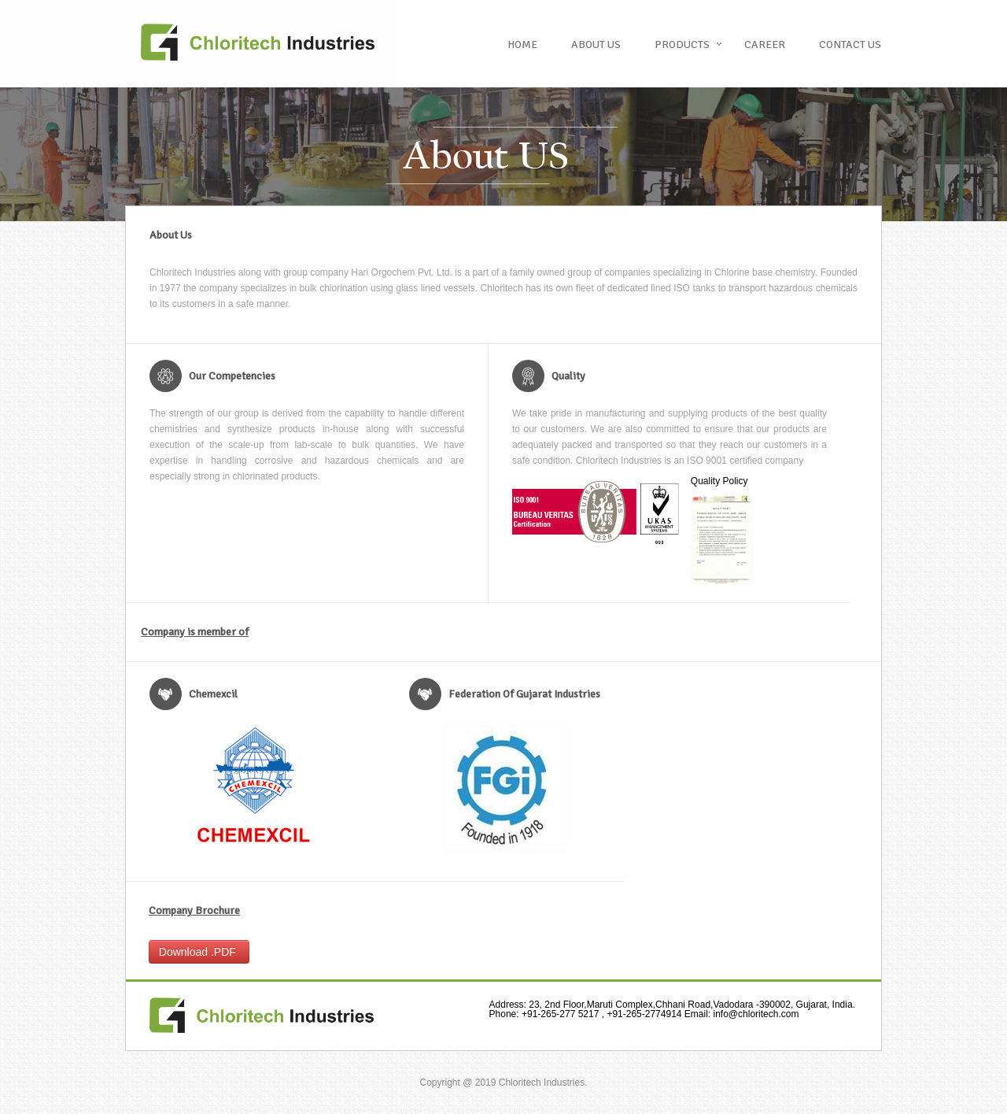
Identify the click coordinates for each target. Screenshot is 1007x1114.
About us (596, 44)
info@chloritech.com (740, 1014)
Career (764, 44)
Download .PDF (199, 952)
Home (522, 44)
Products (682, 44)
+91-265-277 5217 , (548, 1014)
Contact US (850, 44)
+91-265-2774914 (644, 1014)
